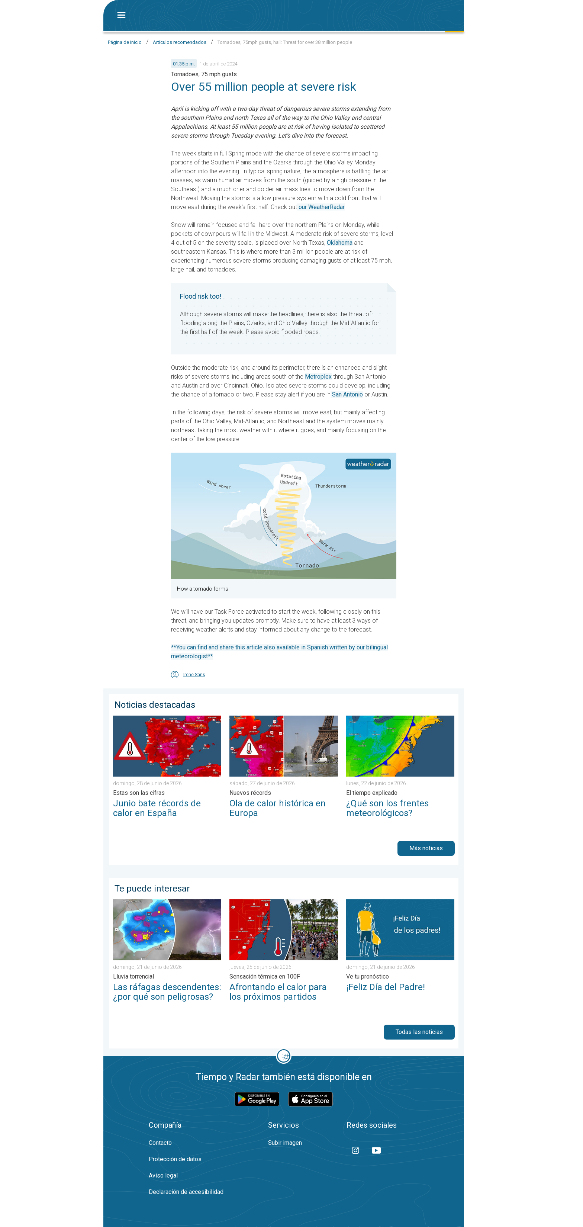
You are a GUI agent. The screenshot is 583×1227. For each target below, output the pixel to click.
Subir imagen (285, 1142)
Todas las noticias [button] (419, 1031)
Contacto (160, 1142)
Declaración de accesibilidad (186, 1191)
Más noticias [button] (426, 848)
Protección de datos (175, 1159)
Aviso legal (163, 1175)
